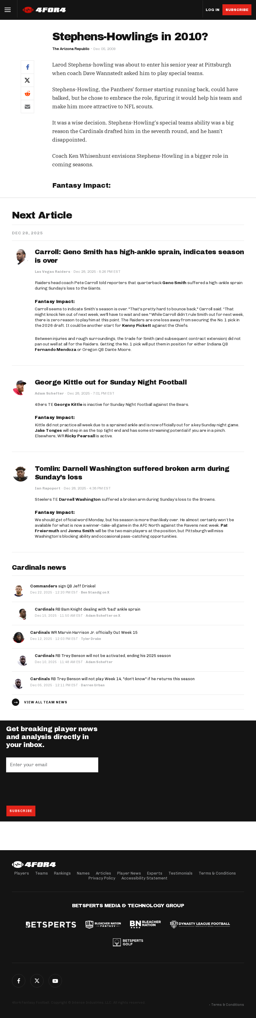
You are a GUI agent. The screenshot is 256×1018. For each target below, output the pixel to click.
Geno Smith (174, 282)
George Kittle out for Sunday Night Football (111, 382)
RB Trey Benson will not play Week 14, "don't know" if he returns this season (112, 679)
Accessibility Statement (144, 878)
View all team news (45, 702)
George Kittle (68, 404)
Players (21, 873)
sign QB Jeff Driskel (63, 586)
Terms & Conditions (217, 873)
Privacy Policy (101, 878)
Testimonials (180, 873)
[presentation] (52, 789)
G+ (55, 981)
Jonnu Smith (81, 530)
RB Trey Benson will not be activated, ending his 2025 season (103, 655)
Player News (129, 873)
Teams (41, 873)
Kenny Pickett (136, 325)
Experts (154, 873)
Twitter (37, 981)
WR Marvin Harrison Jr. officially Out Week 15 (84, 632)
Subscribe (236, 10)
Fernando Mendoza (55, 349)
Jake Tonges (48, 430)
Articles (103, 873)
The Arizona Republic (70, 49)
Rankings (62, 873)
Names (83, 873)
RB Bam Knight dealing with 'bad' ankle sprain (87, 609)
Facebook (18, 981)
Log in (212, 10)
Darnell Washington (80, 499)
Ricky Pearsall (80, 436)
